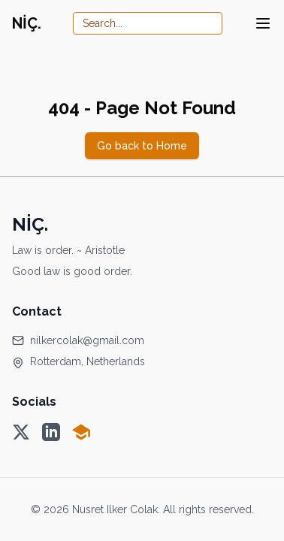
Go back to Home (142, 146)
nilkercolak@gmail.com (87, 340)
